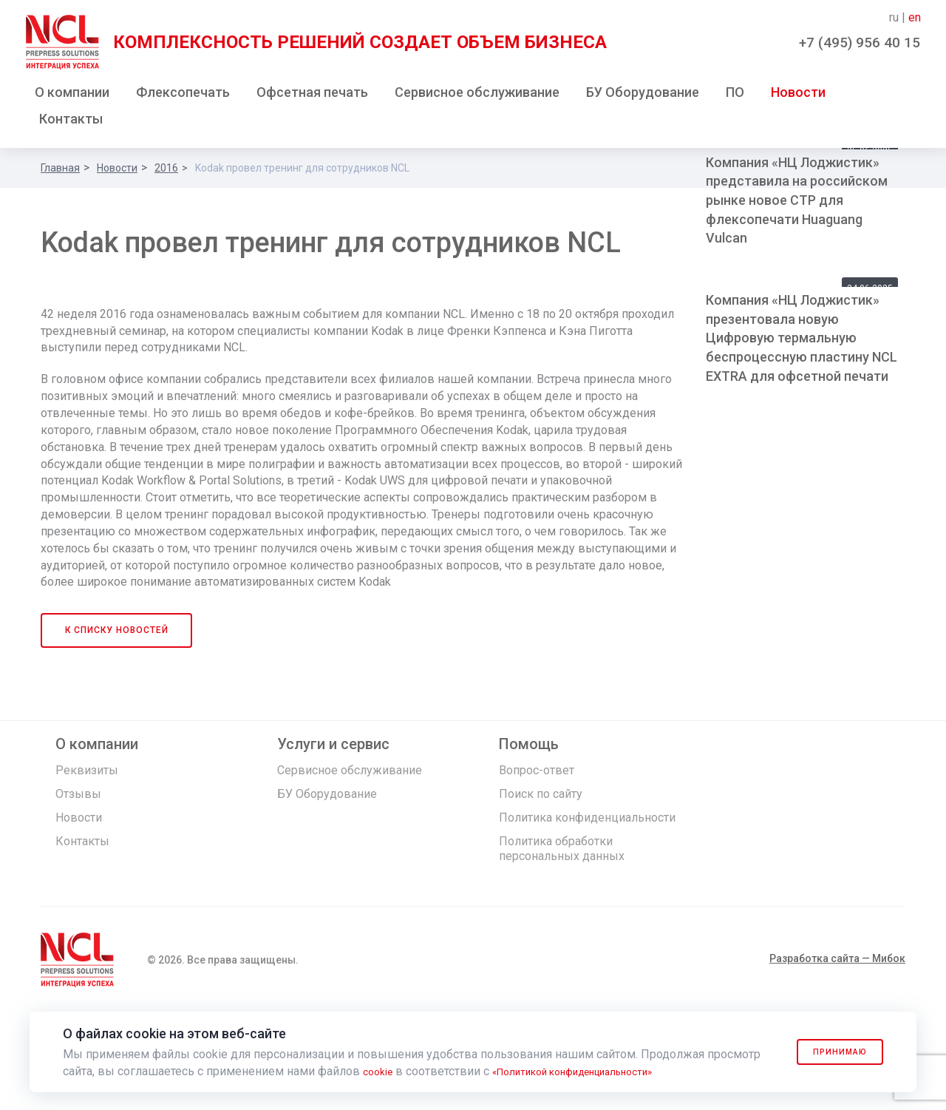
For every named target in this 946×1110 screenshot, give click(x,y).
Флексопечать (183, 95)
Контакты (71, 121)
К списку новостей (117, 727)
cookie (380, 1071)
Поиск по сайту (540, 891)
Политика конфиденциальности (587, 914)
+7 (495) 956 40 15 (859, 42)
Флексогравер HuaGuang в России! (790, 363)
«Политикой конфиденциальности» (595, 1071)
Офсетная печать (312, 95)
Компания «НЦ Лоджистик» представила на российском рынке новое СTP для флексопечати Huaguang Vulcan (797, 472)
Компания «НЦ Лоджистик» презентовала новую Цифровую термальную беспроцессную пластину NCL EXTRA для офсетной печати (801, 610)
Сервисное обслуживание (477, 95)
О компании (72, 95)
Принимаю (829, 1051)
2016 (166, 171)
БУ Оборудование (642, 95)
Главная (60, 171)
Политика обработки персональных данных (562, 945)
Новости (798, 95)
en (914, 17)
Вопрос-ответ (536, 867)
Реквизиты (86, 867)
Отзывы (78, 891)
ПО (735, 95)
